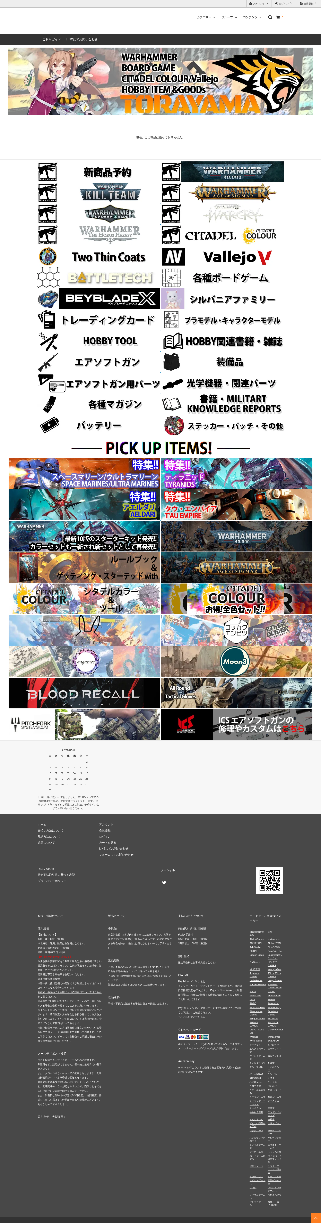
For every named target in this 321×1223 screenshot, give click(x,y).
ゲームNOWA (256, 1074)
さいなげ (272, 1086)
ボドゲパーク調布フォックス (274, 1159)
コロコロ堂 (255, 1086)
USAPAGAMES (275, 1029)
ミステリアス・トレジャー (274, 1169)
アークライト (256, 1045)
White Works (256, 1040)
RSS (41, 868)
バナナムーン (256, 1130)
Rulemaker (273, 1003)
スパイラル (255, 1108)
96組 (270, 932)
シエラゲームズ (257, 1097)
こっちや (272, 1082)
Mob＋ (253, 991)
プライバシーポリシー (52, 881)
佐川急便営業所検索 (49, 978)
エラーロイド (274, 1048)
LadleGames (256, 980)
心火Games (255, 1082)
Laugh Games (275, 980)
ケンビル (272, 1074)
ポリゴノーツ (256, 1166)
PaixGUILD (255, 995)
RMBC (253, 1003)
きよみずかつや (257, 1063)
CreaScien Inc (275, 951)
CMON (253, 951)
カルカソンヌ (274, 1056)
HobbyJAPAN (274, 969)
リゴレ (253, 1187)
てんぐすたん (256, 1119)
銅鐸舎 (271, 1119)
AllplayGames (256, 939)
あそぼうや (273, 1045)
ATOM (50, 868)
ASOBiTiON (255, 943)
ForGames (255, 962)
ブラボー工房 (256, 1152)
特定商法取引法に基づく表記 (56, 874)
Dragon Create (257, 955)
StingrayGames (257, 1018)
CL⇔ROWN (274, 947)
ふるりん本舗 (274, 1152)
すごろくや (273, 1101)
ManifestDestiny (258, 984)
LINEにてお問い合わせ (82, 39)
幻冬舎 (271, 1078)
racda (252, 999)
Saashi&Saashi (257, 1007)
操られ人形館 (256, 1112)
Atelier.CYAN (274, 943)
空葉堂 (271, 1108)
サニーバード (274, 1090)
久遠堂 (271, 1063)
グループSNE (256, 1067)
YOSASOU (273, 1040)
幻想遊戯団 (255, 1078)
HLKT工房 (255, 969)
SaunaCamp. (274, 1007)
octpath (271, 991)
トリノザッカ (274, 1123)
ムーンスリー (274, 1176)
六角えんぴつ (274, 1194)
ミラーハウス (256, 1176)
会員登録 (309, 3)
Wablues (254, 1037)
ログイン (284, 3)
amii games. (274, 939)
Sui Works (273, 1018)
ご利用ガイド (52, 39)
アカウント (259, 3)
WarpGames (274, 1037)
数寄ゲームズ (274, 1097)
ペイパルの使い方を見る (191, 1016)
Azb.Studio (255, 947)
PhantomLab (274, 995)
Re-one (271, 999)
